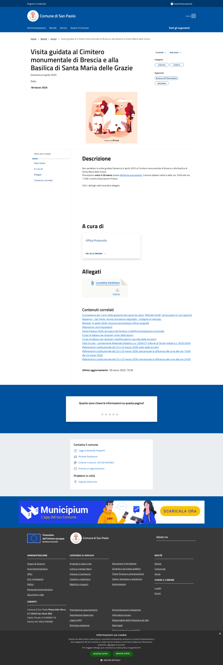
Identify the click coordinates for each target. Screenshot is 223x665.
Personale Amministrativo (40, 589)
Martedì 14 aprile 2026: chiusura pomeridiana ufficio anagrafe (115, 323)
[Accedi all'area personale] (181, 3)
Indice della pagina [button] (42, 153)
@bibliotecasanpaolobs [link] (131, 175)
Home (33, 39)
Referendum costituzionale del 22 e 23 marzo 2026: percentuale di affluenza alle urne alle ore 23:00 (136, 359)
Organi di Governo (36, 563)
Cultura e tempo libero (80, 569)
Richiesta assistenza (79, 625)
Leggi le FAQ (76, 620)
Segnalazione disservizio (81, 615)
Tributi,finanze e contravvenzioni (128, 574)
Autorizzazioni (119, 584)
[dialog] (111, 648)
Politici (30, 584)
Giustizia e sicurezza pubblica (126, 568)
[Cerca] (192, 15)
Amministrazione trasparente (126, 610)
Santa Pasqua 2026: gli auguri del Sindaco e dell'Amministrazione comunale (123, 331)
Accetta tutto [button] (100, 654)
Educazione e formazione (124, 563)
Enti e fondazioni (35, 579)
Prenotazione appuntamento (84, 610)
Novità (44, 39)
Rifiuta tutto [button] (123, 653)
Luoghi (158, 588)
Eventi (158, 593)
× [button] (220, 634)
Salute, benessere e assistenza (127, 579)
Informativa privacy (121, 615)
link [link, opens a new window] (139, 648)
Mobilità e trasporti (79, 584)
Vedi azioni (176, 52)
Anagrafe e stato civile (80, 563)
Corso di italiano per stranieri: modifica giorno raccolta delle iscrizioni (119, 339)
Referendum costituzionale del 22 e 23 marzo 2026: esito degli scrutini (120, 347)
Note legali (117, 625)
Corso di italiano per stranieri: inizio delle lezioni (107, 335)
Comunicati (160, 569)
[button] (137, 192)
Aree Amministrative (37, 569)
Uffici (29, 574)
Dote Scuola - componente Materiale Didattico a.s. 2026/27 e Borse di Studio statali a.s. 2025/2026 (136, 343)
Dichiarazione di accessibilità (126, 630)
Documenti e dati (35, 594)
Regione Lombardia (36, 3)
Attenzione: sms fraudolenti (97, 327)
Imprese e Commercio (80, 574)
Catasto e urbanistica (80, 579)
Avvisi (54, 39)
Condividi (161, 52)
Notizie (158, 563)
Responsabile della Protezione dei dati (130, 620)
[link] (137, 199)
